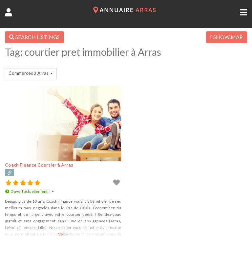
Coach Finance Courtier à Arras (39, 165)
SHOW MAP (226, 37)
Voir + (63, 234)
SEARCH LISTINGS (34, 37)
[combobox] (31, 73)
